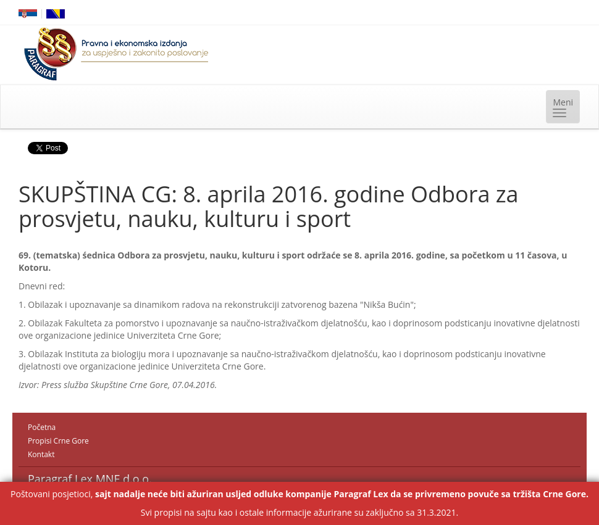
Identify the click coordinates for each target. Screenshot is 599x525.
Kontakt (41, 454)
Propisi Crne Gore (58, 441)
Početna (42, 427)
